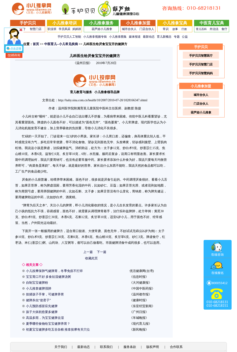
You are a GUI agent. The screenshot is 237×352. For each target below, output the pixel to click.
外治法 (214, 29)
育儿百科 (201, 29)
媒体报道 (135, 36)
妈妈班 (76, 29)
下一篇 (101, 252)
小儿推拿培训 (64, 23)
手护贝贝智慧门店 (201, 64)
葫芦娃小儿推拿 (102, 29)
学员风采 (64, 29)
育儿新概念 (164, 36)
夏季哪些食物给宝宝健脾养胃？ (48, 323)
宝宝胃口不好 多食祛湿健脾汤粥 (48, 276)
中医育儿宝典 (212, 23)
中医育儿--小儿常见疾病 (61, 44)
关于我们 (60, 347)
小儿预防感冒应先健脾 (42, 306)
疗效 (184, 29)
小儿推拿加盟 (138, 23)
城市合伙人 (129, 29)
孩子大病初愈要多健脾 (42, 312)
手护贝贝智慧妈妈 (201, 73)
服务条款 (129, 347)
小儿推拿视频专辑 (95, 36)
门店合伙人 (146, 29)
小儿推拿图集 (118, 36)
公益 (185, 36)
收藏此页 (91, 258)
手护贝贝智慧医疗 (201, 55)
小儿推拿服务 (101, 23)
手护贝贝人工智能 (69, 36)
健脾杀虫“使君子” (38, 300)
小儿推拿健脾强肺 (38, 288)
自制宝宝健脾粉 (37, 282)
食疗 (224, 29)
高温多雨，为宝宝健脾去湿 (45, 318)
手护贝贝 (28, 23)
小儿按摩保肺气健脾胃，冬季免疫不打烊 (54, 271)
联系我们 (107, 347)
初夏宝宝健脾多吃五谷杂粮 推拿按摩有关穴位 (58, 329)
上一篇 (88, 252)
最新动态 (149, 36)
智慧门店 (36, 29)
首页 (36, 44)
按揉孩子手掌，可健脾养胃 (45, 294)
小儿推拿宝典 (175, 23)
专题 (177, 36)
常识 (166, 29)
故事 (175, 29)
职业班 (52, 29)
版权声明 (153, 347)
